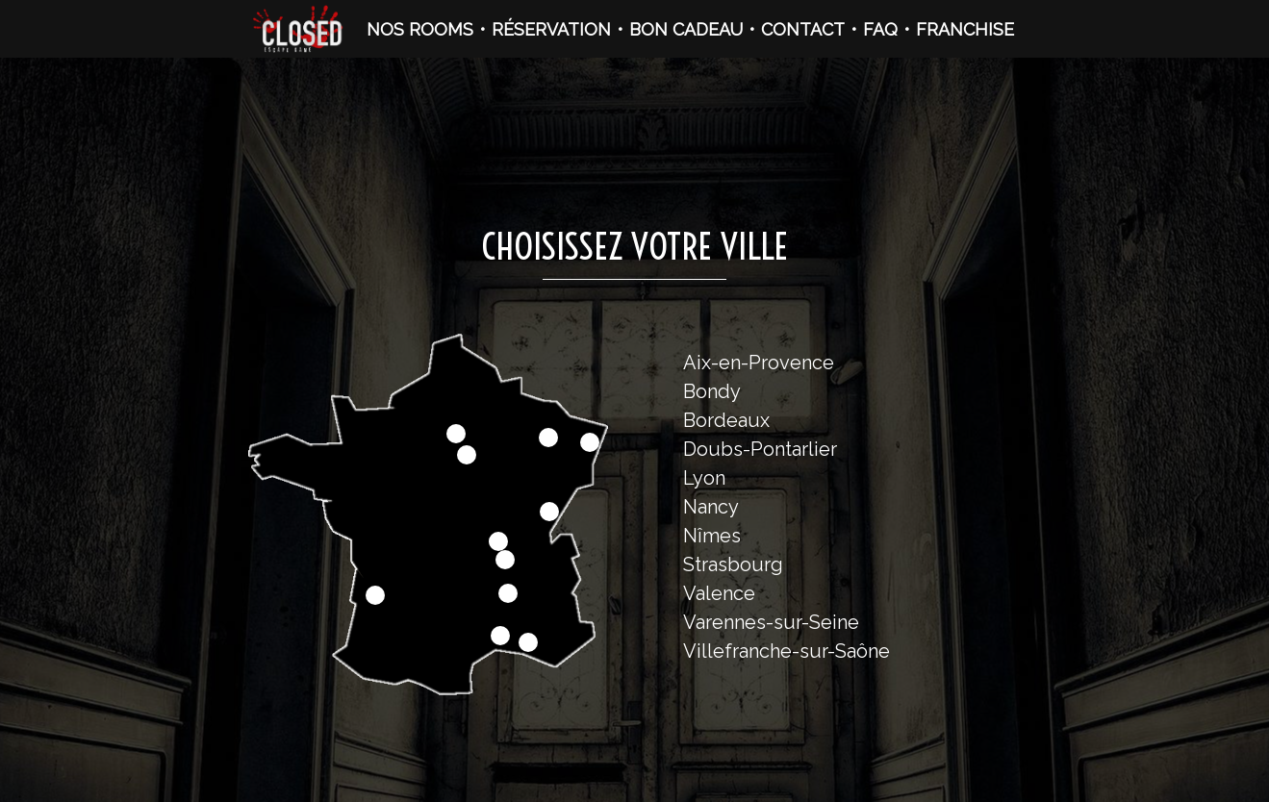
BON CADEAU (686, 29)
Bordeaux (726, 420)
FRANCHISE (965, 29)
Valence (719, 593)
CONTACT (803, 29)
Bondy (712, 391)
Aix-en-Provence (758, 362)
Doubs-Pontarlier (760, 449)
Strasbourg (733, 564)
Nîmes (712, 535)
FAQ (880, 29)
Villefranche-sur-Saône (786, 651)
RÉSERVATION (551, 29)
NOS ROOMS (420, 29)
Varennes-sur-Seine (771, 622)
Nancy (711, 506)
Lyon (704, 477)
